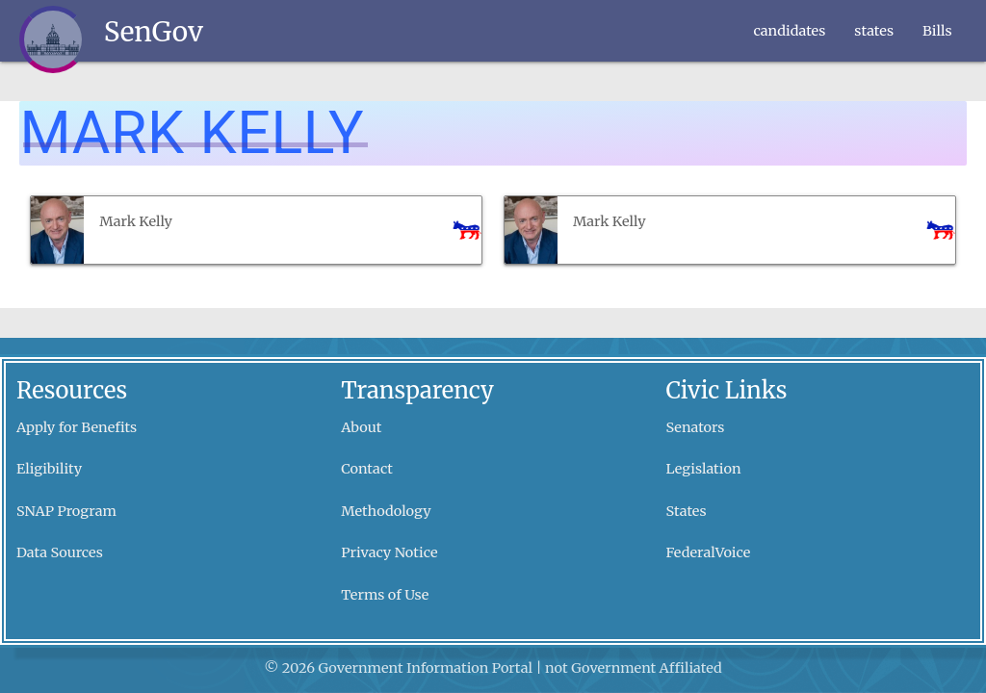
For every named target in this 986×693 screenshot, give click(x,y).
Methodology (385, 511)
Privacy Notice (389, 552)
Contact (367, 468)
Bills (936, 30)
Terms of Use (384, 594)
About (361, 427)
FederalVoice (708, 552)
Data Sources (59, 552)
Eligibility (49, 468)
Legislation (703, 468)
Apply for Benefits (76, 427)
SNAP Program (66, 511)
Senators (695, 427)
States (686, 511)
